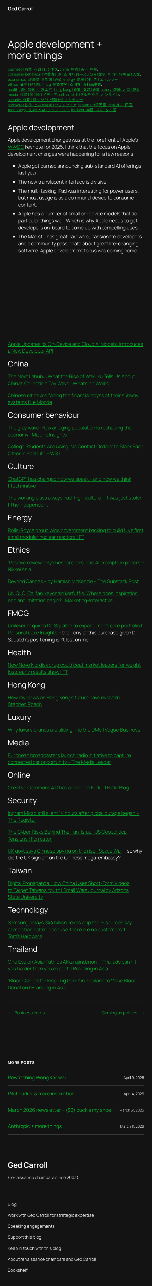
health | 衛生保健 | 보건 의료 (30, 89)
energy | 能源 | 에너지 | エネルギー (90, 79)
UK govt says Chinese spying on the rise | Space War (65, 850)
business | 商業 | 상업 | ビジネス (33, 69)
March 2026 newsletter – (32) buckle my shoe (59, 1110)
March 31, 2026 (131, 1110)
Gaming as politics (119, 1013)
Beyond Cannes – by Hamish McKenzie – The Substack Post (73, 581)
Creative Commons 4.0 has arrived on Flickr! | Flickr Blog (68, 787)
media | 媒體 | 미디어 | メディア (32, 94)
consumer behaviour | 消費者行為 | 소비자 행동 (45, 74)
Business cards (30, 1013)
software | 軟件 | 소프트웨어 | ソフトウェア (42, 104)
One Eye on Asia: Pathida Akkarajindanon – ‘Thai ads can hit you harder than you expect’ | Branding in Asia (72, 965)
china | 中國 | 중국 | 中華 (78, 69)
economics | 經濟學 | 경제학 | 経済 (35, 79)
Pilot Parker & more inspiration (41, 1093)
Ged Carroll (21, 8)
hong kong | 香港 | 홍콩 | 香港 (77, 89)
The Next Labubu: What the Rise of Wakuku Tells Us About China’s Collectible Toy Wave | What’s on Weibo (71, 380)
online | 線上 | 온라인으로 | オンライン (89, 94)
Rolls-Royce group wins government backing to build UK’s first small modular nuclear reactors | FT (75, 534)
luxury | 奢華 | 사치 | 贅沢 (120, 89)
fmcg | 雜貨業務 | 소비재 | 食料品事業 (71, 84)
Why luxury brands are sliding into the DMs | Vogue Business (74, 729)
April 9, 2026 (134, 1077)
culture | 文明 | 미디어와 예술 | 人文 (112, 74)
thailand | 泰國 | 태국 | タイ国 (93, 109)
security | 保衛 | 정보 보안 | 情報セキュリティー (45, 99)
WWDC (16, 146)
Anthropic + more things (35, 1126)
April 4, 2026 (134, 1093)
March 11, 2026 (132, 1126)
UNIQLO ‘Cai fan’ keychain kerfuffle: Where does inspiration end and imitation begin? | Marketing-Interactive (73, 597)
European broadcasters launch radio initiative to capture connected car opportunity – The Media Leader (69, 759)
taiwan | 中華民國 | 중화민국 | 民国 (105, 104)
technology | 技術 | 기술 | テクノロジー (38, 109)
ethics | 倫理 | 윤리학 (24, 84)
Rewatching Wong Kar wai (37, 1077)
